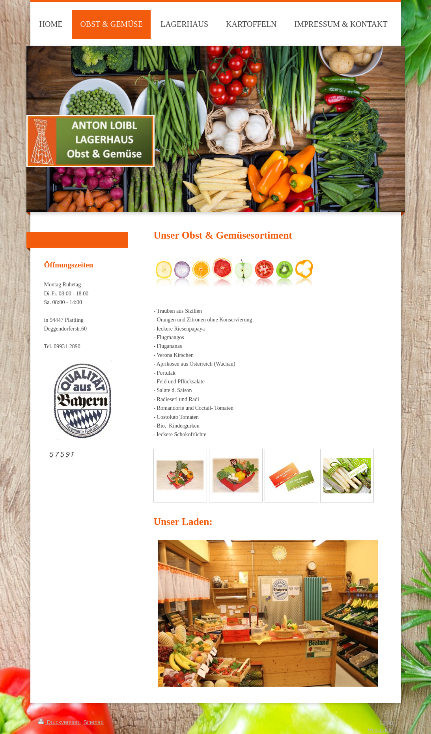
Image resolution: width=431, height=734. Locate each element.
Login (386, 722)
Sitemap (94, 722)
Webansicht (380, 730)
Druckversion (59, 722)
